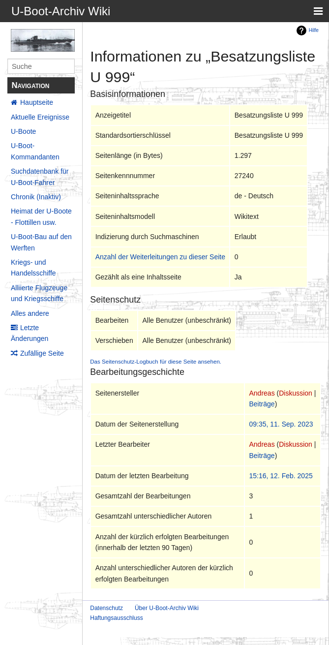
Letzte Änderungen (29, 333)
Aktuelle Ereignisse (40, 117)
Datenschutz (106, 608)
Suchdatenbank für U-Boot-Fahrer (40, 176)
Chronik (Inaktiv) (36, 197)
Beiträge (261, 404)
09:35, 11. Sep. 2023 (281, 424)
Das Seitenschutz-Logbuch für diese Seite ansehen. (155, 361)
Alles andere (30, 313)
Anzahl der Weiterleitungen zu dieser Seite (160, 257)
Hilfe (314, 30)
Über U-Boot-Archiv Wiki (167, 608)
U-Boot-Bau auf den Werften (41, 242)
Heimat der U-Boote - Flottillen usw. (41, 216)
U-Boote (23, 131)
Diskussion (295, 393)
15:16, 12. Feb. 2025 (280, 476)
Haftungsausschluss (116, 617)
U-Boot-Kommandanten (35, 151)
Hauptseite (36, 102)
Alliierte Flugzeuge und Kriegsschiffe (39, 293)
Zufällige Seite (42, 353)
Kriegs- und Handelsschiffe (33, 267)
